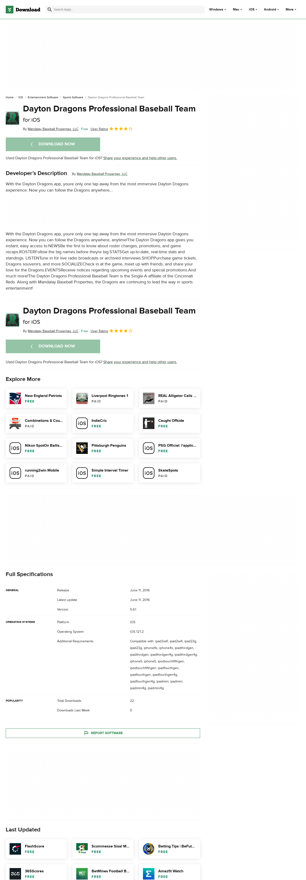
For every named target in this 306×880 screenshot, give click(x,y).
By (50, 129)
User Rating (112, 128)
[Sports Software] (73, 97)
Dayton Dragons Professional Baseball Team (109, 113)
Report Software (103, 733)
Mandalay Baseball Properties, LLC (102, 174)
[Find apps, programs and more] (125, 9)
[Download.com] (23, 9)
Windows (216, 9)
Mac (236, 9)
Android (270, 9)
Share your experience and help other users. (140, 158)
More (291, 9)
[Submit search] (50, 9)
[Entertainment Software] (43, 97)
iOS (251, 9)
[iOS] (20, 97)
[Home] (10, 97)
